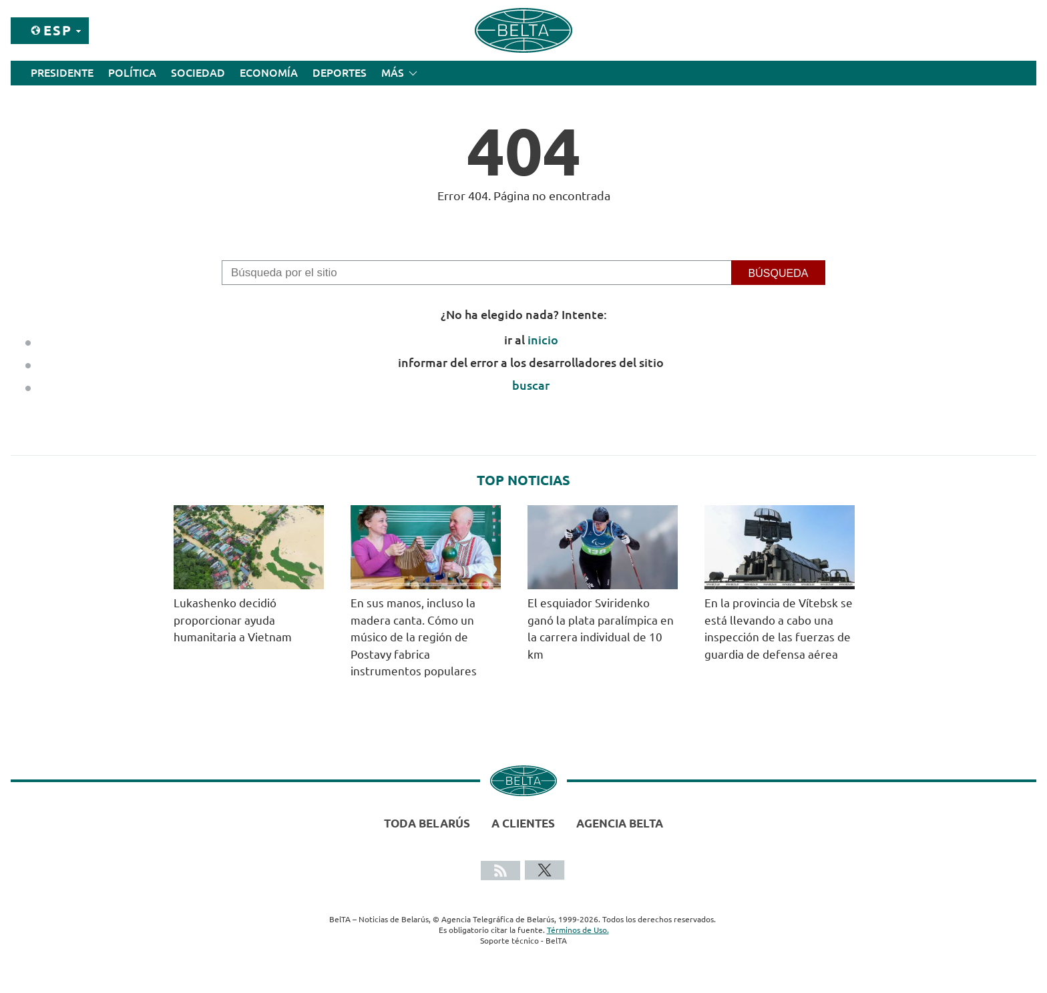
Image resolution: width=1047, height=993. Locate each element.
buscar (531, 385)
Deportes (339, 73)
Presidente (62, 73)
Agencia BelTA (619, 823)
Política (132, 73)
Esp (57, 30)
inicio (543, 339)
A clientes (523, 823)
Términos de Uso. (578, 930)
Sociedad (198, 73)
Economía (269, 73)
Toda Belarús (427, 823)
